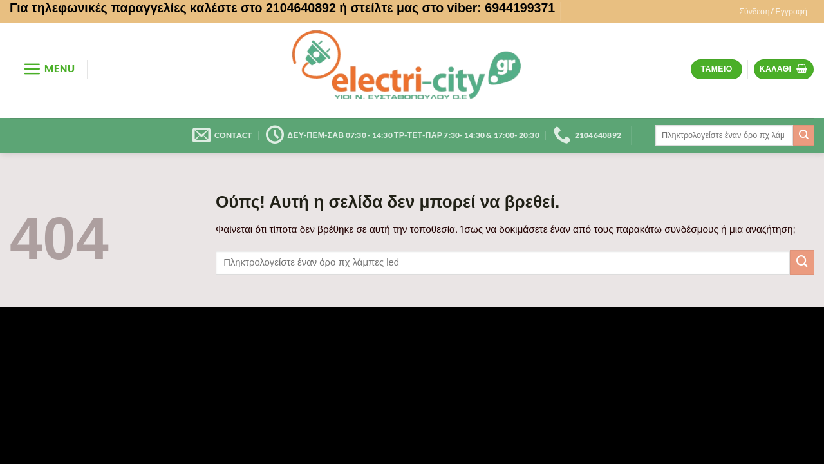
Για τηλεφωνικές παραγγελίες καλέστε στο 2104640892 (173, 8)
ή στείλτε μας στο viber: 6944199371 (447, 8)
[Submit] (803, 135)
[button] (773, 11)
